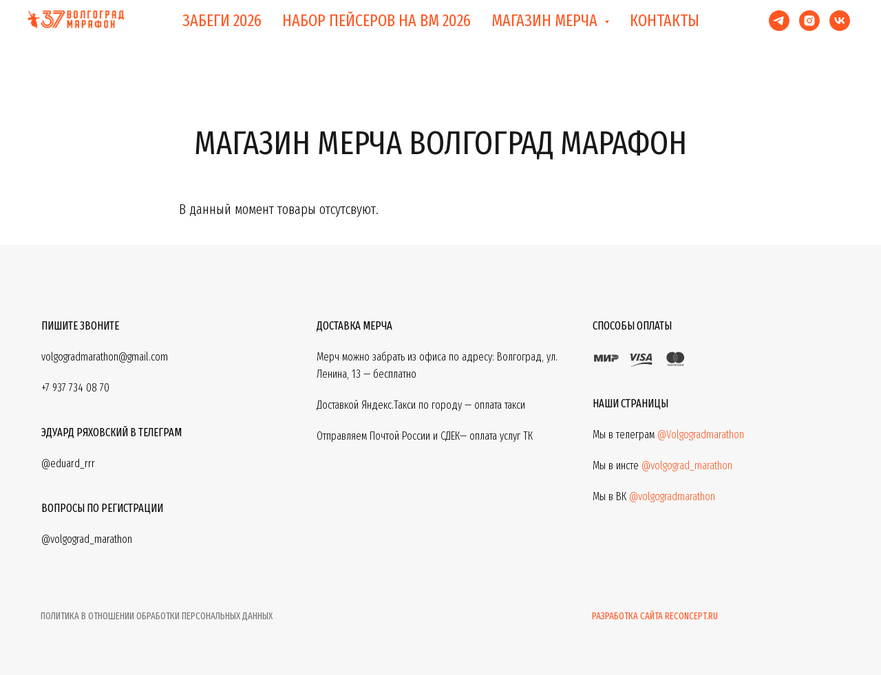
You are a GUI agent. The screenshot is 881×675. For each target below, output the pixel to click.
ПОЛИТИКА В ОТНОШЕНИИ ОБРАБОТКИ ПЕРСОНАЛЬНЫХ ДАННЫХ (157, 616)
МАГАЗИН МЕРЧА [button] (546, 20)
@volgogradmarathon (672, 496)
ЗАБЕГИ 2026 (222, 20)
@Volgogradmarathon (700, 434)
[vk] (839, 20)
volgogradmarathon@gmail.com (104, 356)
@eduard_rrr (68, 463)
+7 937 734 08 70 (75, 387)
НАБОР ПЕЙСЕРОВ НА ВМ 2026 (376, 20)
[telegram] (779, 20)
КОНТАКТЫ (664, 20)
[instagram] (809, 20)
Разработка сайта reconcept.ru (655, 616)
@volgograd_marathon (686, 465)
